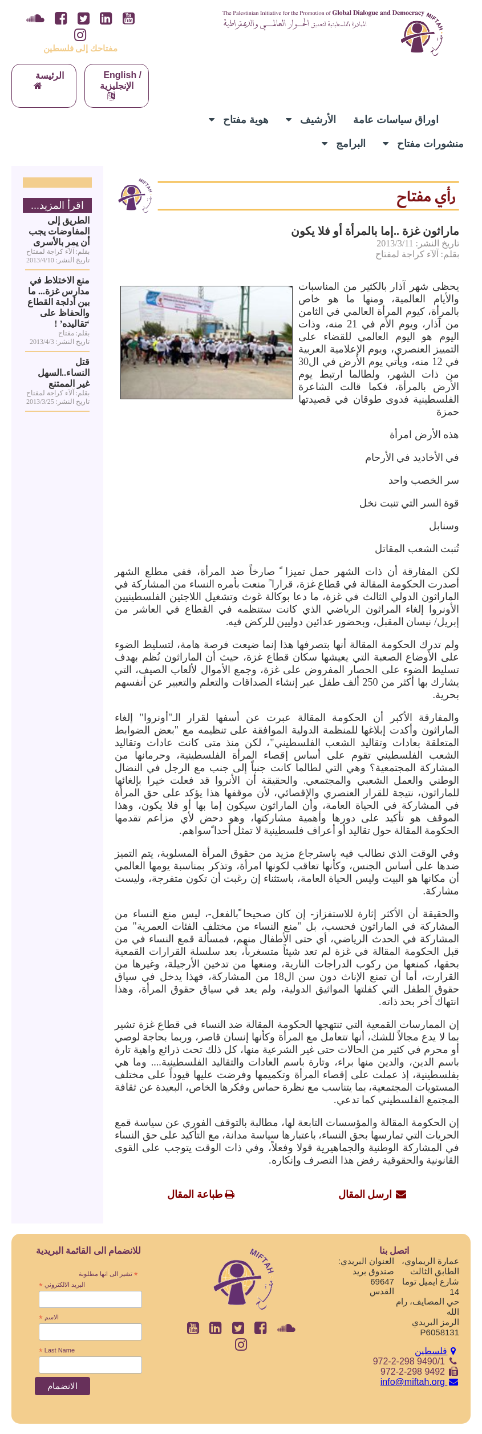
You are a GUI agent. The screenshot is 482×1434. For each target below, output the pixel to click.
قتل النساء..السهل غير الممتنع (64, 372)
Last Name (57, 1351)
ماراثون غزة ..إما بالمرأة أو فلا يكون (375, 231)
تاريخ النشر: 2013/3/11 (417, 243)
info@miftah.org (419, 1382)
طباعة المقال (194, 1194)
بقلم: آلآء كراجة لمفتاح (417, 254)
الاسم (48, 1318)
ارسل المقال (365, 1194)
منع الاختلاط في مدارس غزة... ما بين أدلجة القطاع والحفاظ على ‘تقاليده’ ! (58, 302)
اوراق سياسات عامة (396, 119)
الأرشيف (311, 119)
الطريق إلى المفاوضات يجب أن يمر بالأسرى (59, 231)
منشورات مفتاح (423, 143)
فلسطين (437, 1351)
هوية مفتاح (239, 119)
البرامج (344, 143)
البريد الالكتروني (62, 1285)
